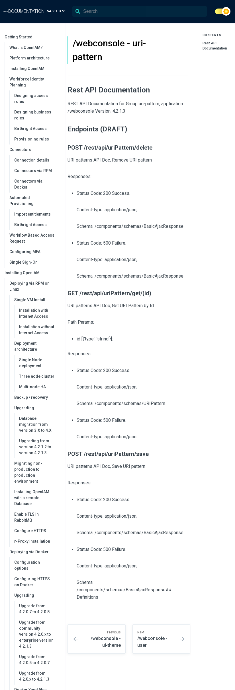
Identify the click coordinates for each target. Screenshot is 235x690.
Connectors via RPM (33, 170)
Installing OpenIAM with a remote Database (31, 497)
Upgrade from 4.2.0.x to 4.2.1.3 (34, 676)
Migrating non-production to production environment (28, 472)
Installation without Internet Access (36, 330)
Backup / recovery (31, 397)
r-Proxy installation (32, 541)
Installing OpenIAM (26, 68)
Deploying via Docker (34, 551)
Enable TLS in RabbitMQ (26, 517)
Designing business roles (32, 115)
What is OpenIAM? (26, 47)
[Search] (139, 11)
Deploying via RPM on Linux (34, 286)
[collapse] (57, 37)
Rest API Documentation (215, 45)
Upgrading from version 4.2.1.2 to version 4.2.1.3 (35, 447)
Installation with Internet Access (33, 313)
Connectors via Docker (28, 184)
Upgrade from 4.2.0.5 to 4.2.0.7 (34, 659)
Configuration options (27, 565)
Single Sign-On (23, 262)
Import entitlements (32, 214)
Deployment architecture (36, 346)
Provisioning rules (31, 139)
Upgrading (36, 408)
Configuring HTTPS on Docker (32, 582)
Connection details (31, 160)
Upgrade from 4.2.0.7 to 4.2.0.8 (34, 609)
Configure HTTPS (30, 530)
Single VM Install (36, 300)
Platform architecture (29, 58)
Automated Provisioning (34, 200)
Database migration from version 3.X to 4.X (35, 424)
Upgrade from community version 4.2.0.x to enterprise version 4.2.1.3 (36, 634)
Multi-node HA (32, 387)
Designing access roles (31, 98)
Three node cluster (36, 376)
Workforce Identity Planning (34, 82)
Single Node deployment (30, 363)
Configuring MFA (24, 251)
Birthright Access (30, 128)
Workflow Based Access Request (31, 238)
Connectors (34, 149)
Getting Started (32, 37)
